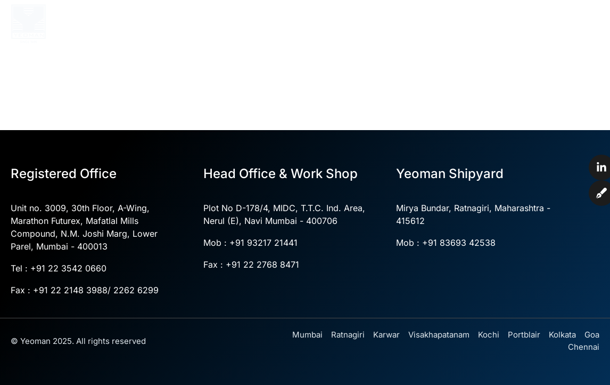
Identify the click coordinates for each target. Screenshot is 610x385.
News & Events (466, 42)
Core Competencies (332, 18)
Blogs (528, 42)
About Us (247, 18)
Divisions (416, 18)
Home (199, 17)
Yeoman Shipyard (496, 18)
